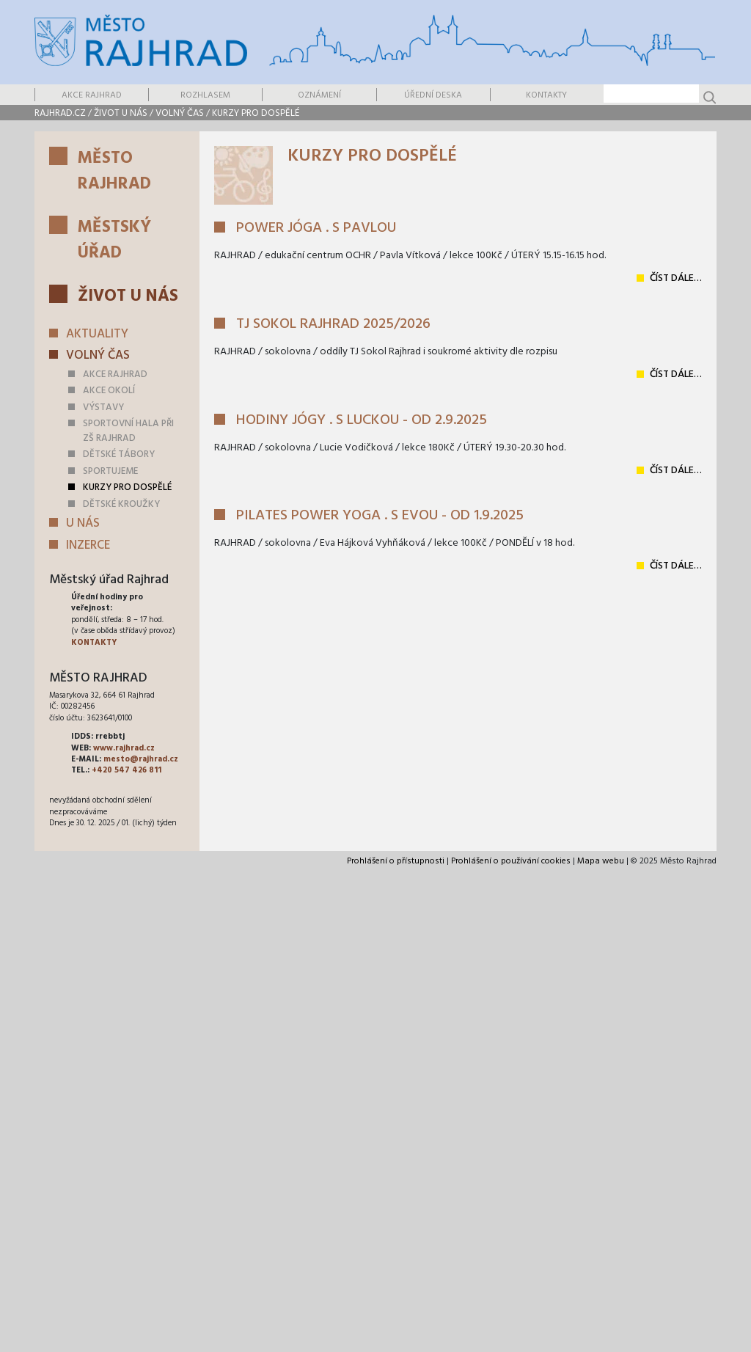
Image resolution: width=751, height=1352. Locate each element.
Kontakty (546, 95)
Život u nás (120, 113)
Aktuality (97, 334)
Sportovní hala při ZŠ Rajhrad (128, 431)
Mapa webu (600, 861)
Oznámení (319, 95)
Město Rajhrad (114, 171)
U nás (83, 523)
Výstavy (103, 407)
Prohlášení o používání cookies (511, 861)
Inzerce (88, 545)
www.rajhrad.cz (124, 748)
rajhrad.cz (60, 113)
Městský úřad (114, 240)
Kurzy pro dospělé (255, 113)
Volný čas (179, 113)
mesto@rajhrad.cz (140, 759)
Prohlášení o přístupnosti (395, 861)
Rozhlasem (205, 95)
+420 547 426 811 (126, 770)
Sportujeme (110, 471)
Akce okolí (109, 390)
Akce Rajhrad (92, 95)
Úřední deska (433, 95)
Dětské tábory (119, 454)
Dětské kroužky (121, 504)
